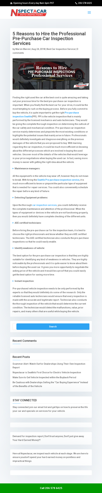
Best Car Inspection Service (61, 49)
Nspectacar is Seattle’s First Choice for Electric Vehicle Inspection (47, 372)
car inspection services (44, 205)
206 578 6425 (85, 3)
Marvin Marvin (22, 49)
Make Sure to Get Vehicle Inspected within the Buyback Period (44, 377)
